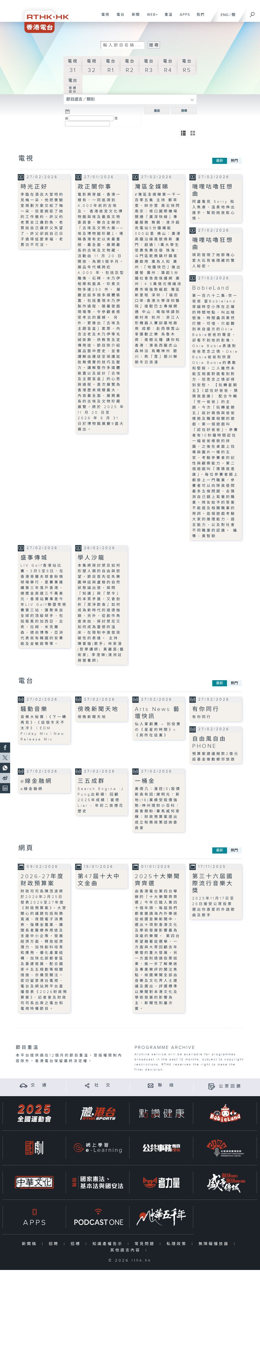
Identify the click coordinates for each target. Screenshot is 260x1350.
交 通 (39, 1085)
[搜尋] (252, 13)
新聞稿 (30, 1244)
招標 (77, 1244)
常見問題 (146, 1244)
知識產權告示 (108, 1244)
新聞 (134, 17)
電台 (119, 17)
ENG (225, 15)
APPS (183, 17)
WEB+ (150, 17)
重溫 (167, 17)
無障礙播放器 (215, 1244)
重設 (157, 111)
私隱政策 (178, 1244)
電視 (103, 17)
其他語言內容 (126, 1250)
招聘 (55, 1244)
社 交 (103, 1085)
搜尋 (184, 111)
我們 (199, 17)
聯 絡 (166, 1085)
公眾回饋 (230, 1086)
